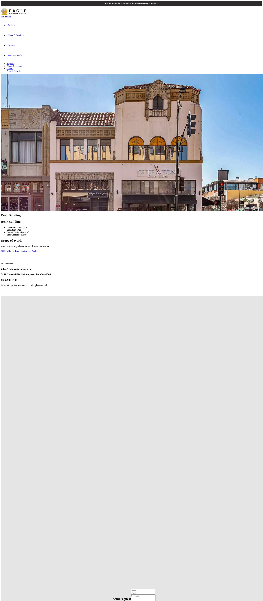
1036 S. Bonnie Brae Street (13, 251)
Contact (11, 45)
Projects (11, 25)
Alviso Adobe (31, 251)
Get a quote (6, 16)
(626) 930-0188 (9, 280)
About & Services (16, 35)
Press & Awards (15, 55)
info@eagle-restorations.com (16, 269)
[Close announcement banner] (258, 3)
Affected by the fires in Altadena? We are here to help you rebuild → (131, 3)
